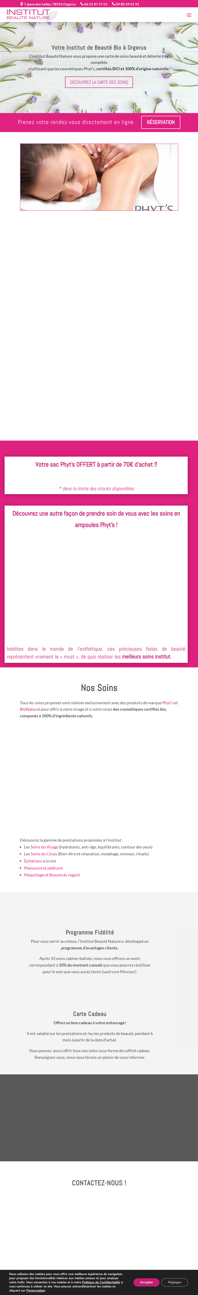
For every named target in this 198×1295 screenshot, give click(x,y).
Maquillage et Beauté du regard (52, 874)
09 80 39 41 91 (127, 4)
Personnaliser (35, 1291)
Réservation (161, 122)
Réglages (174, 1282)
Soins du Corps (44, 853)
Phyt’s (168, 702)
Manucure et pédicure (43, 867)
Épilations (33, 860)
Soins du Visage (44, 846)
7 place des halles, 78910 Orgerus (49, 4)
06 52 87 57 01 (96, 4)
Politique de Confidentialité (100, 1282)
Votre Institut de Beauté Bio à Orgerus (99, 47)
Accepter (145, 1282)
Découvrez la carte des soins (99, 82)
